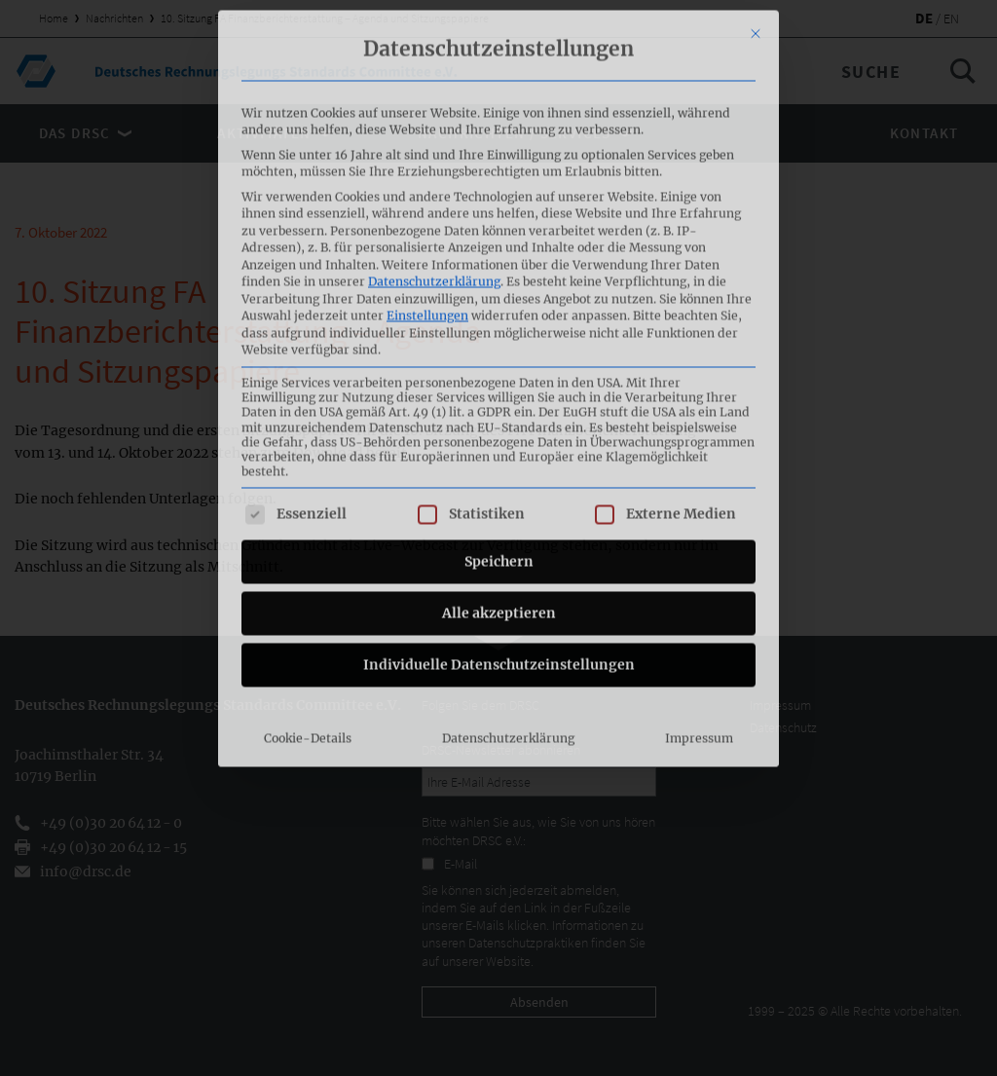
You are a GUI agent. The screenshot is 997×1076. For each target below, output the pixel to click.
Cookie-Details (307, 588)
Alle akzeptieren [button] (499, 463)
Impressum (699, 588)
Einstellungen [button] (427, 166)
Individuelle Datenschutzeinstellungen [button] (499, 515)
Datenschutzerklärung (434, 132)
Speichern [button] (499, 412)
